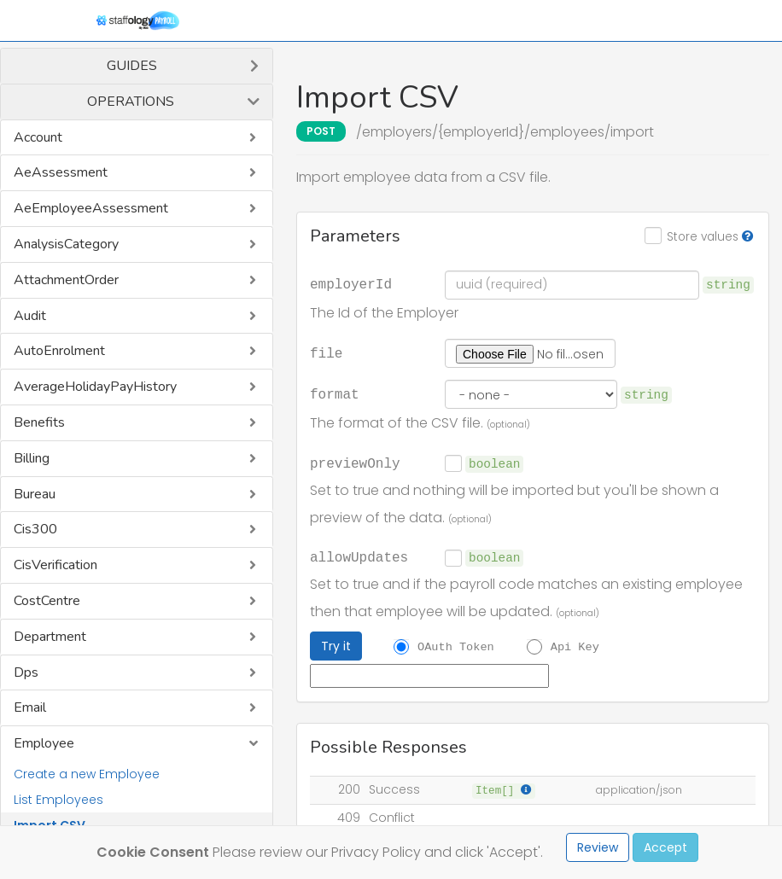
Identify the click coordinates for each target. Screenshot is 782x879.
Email (30, 707)
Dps (26, 672)
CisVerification (55, 565)
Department (50, 636)
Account (38, 137)
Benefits (39, 422)
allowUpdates (359, 556)
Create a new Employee (87, 774)
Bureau (34, 494)
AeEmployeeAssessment (91, 208)
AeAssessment (61, 172)
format (334, 393)
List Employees (58, 799)
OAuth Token (455, 647)
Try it (336, 646)
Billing (32, 458)
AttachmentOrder (66, 280)
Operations (130, 101)
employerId (351, 283)
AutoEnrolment (59, 350)
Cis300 (35, 529)
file (326, 352)
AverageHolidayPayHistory (95, 386)
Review (597, 847)
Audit (30, 315)
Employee (44, 743)
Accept (665, 847)
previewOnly (355, 462)
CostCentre (47, 600)
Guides (132, 65)
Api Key (575, 647)
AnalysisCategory (66, 244)
